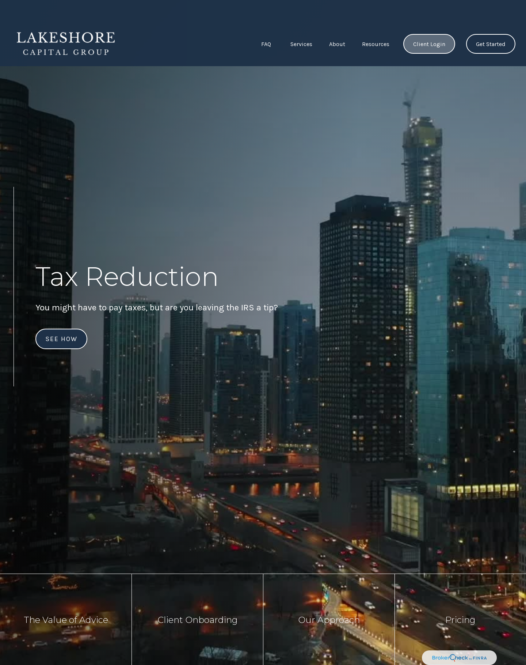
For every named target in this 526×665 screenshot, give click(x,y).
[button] (266, 22)
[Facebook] (13, 405)
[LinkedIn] (14, 419)
